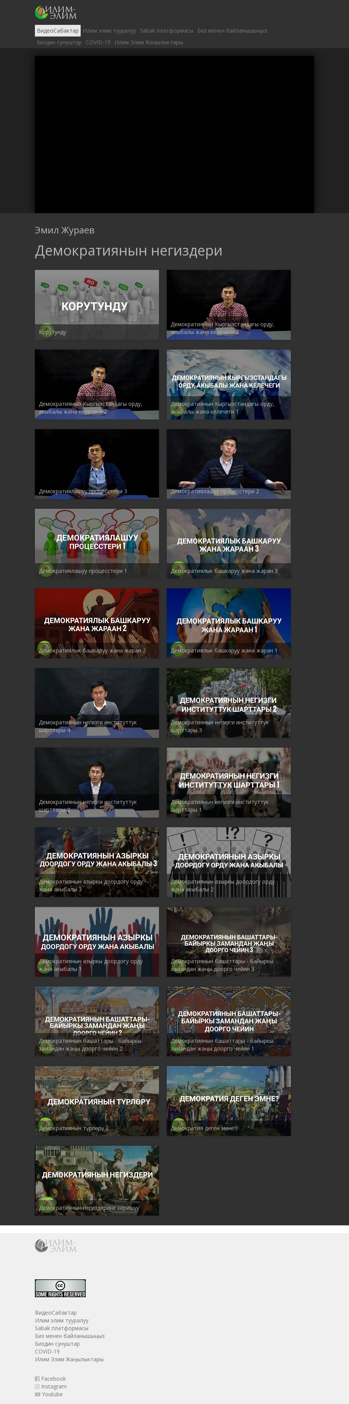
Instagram (51, 1386)
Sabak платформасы (167, 30)
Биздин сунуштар (59, 42)
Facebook (50, 1378)
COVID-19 (98, 42)
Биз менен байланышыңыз (232, 30)
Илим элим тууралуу (109, 30)
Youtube (49, 1394)
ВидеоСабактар (58, 30)
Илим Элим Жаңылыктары (148, 42)
